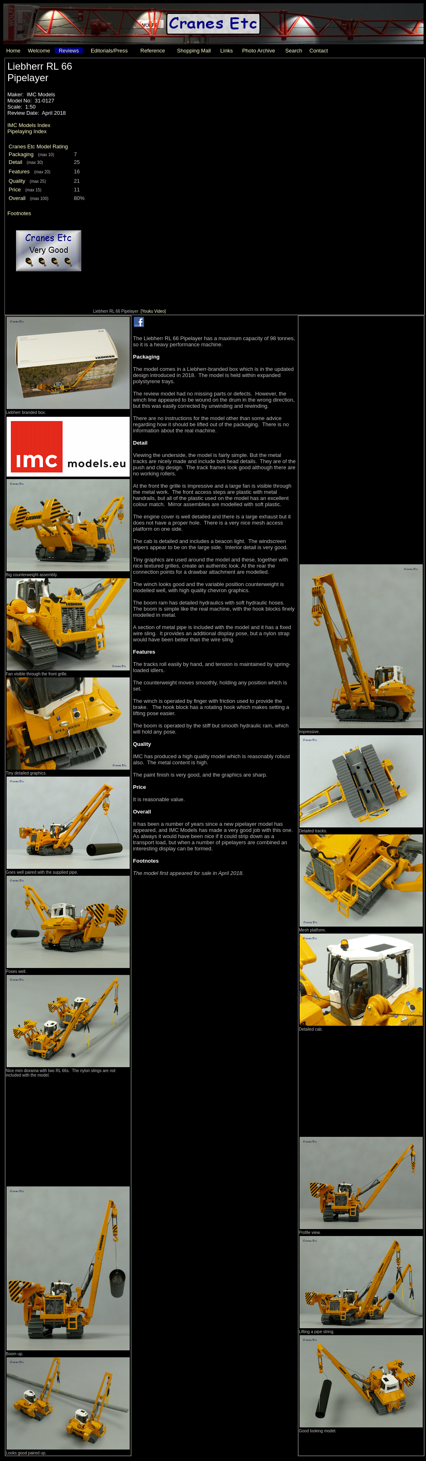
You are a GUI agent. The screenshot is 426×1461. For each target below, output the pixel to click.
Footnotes (19, 213)
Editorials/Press (109, 51)
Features (19, 171)
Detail (15, 162)
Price (15, 189)
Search (293, 51)
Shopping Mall (194, 51)
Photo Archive (258, 51)
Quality (17, 181)
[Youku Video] (153, 311)
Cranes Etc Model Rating (38, 146)
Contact (318, 51)
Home (13, 51)
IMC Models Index (28, 125)
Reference (152, 51)
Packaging (21, 154)
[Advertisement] (68, 1129)
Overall (17, 198)
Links (226, 51)
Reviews (69, 51)
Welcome (39, 51)
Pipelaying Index (26, 131)
